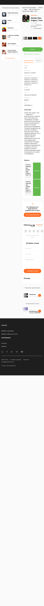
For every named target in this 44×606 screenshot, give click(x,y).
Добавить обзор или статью (9, 334)
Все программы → (11, 58)
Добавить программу (7, 331)
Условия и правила (15, 359)
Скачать (32, 49)
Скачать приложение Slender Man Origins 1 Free (28, 170)
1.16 (34, 23)
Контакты (4, 343)
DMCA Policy (4, 359)
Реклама (3, 346)
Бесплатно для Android (36, 25)
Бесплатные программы (29, 7)
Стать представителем (32, 215)
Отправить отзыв (32, 271)
